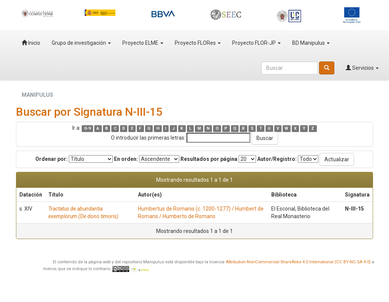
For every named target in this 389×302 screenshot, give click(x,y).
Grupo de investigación (81, 43)
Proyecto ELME (142, 43)
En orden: (126, 159)
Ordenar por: (51, 159)
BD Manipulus (311, 43)
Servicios (362, 68)
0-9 (87, 128)
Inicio (31, 43)
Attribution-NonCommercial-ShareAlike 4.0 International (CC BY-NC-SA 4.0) (298, 262)
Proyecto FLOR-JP (256, 43)
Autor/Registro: (277, 159)
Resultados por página (208, 159)
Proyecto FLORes (198, 43)
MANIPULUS (37, 95)
